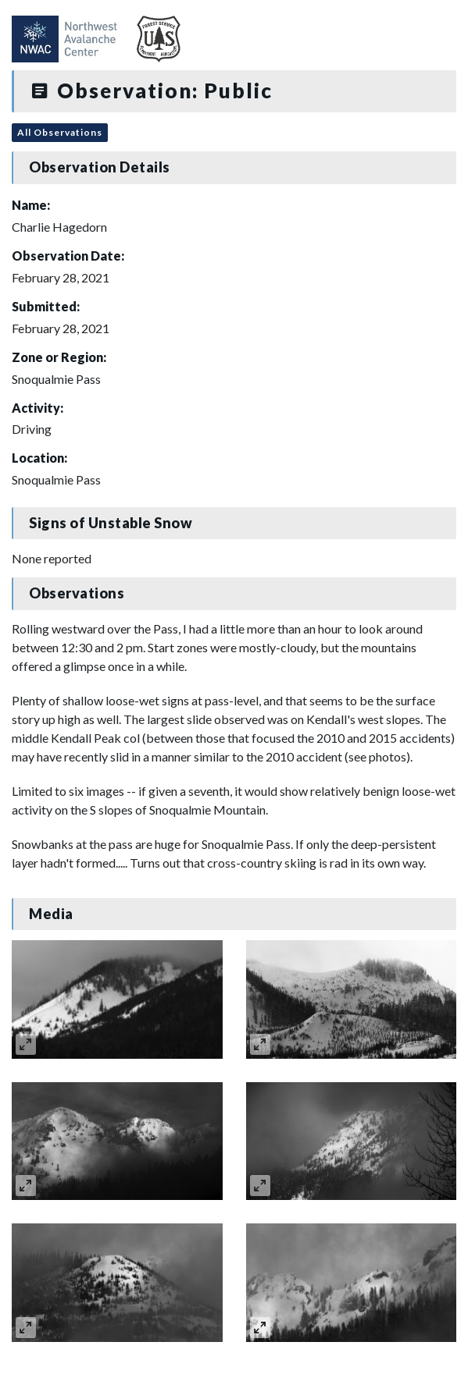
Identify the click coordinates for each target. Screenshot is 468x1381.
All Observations (59, 132)
